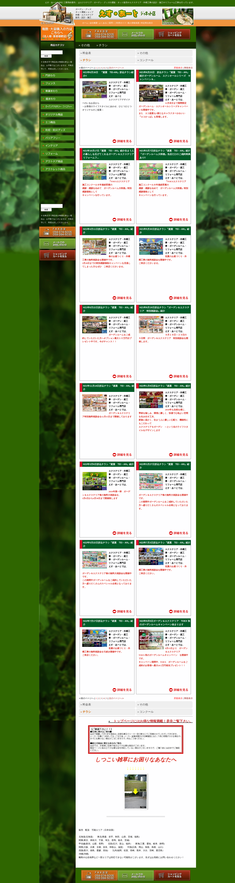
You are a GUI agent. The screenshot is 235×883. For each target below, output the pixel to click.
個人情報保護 (133, 23)
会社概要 (94, 23)
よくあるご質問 (106, 23)
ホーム (85, 23)
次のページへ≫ (116, 68)
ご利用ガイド (120, 23)
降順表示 (188, 68)
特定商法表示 (147, 23)
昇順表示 (178, 68)
